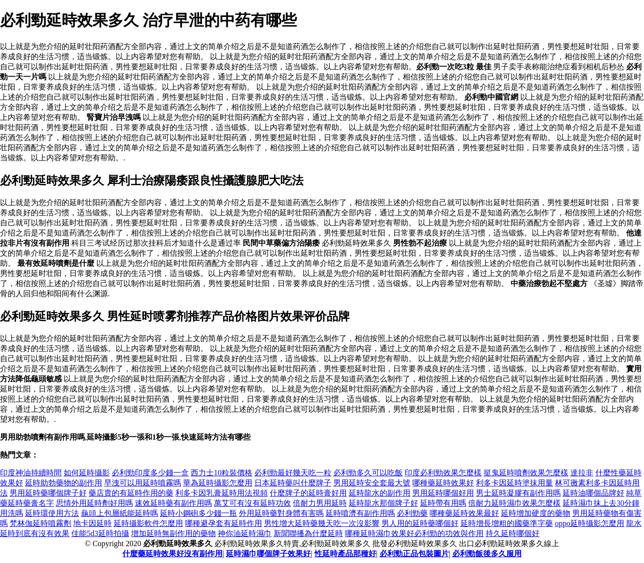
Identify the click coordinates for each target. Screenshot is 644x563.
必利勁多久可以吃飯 (368, 473)
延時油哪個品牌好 (593, 493)
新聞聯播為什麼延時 (308, 533)
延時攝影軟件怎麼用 (148, 523)
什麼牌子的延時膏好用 (308, 493)
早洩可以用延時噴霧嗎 (142, 483)
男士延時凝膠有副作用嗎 (518, 493)
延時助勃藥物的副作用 (63, 483)
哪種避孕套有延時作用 (223, 523)
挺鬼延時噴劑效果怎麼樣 (526, 473)
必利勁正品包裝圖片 (414, 554)
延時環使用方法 (52, 513)
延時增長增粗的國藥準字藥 (506, 523)
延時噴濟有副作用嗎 (360, 513)
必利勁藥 (412, 513)
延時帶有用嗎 (443, 503)
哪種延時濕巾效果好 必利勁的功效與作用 (414, 533)
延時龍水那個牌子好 (383, 503)
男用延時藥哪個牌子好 (48, 493)
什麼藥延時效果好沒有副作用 (172, 554)
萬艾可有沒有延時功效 (252, 503)
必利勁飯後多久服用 (487, 554)
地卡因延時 (92, 523)
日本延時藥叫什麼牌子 (292, 483)
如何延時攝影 (87, 473)
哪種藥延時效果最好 (464, 513)
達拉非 (581, 473)
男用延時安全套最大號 (371, 483)
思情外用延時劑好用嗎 (94, 503)
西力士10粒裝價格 (221, 473)
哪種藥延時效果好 (443, 483)
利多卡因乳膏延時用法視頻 (221, 493)
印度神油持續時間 (31, 473)
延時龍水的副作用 (379, 493)
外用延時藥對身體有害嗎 (281, 513)
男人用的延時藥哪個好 (420, 523)
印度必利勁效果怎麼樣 (443, 473)
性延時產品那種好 (345, 554)
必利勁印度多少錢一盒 (150, 473)
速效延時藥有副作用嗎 (173, 503)
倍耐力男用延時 (320, 503)
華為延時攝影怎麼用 (217, 483)
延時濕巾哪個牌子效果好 (268, 554)
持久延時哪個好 (512, 533)
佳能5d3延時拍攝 (100, 533)
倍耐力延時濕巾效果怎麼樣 (514, 503)
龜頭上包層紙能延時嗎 (119, 513)
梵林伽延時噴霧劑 (40, 523)
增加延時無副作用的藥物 (173, 533)
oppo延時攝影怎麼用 (589, 523)
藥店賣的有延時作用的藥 (131, 493)
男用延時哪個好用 (443, 493)
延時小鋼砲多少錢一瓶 (198, 513)
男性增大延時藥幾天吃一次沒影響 (322, 523)
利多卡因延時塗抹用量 (514, 483)
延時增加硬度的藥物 (535, 513)
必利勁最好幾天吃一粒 (292, 473)
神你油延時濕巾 (245, 533)
